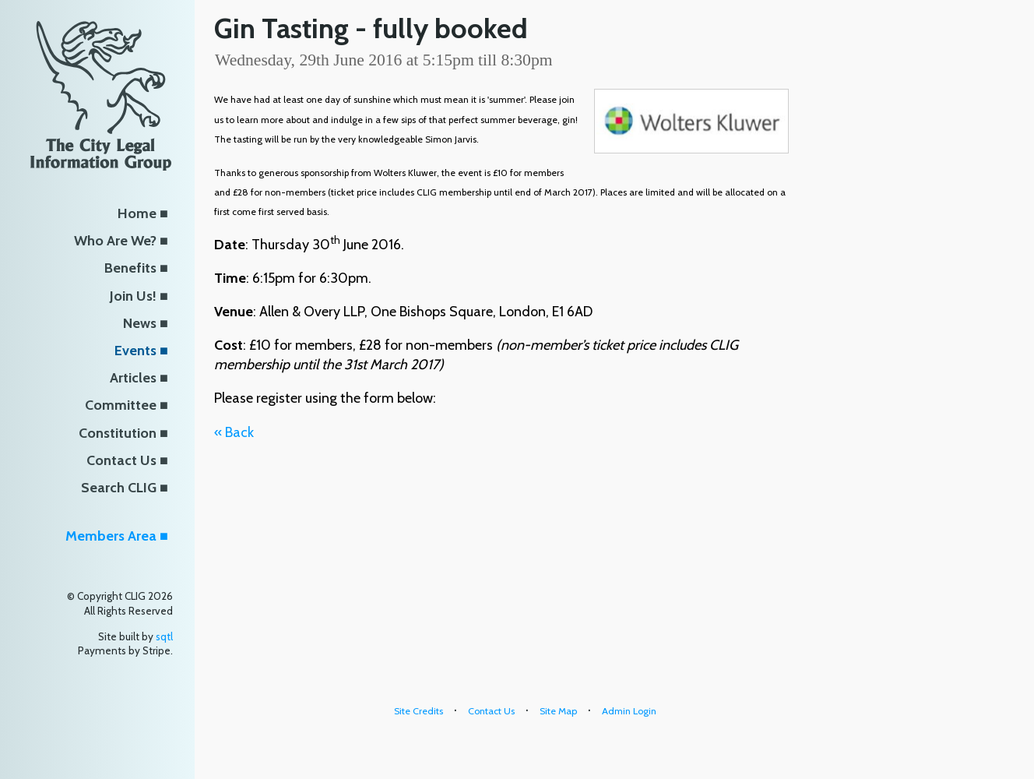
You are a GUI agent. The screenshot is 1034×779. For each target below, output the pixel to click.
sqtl (164, 636)
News (140, 323)
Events (135, 350)
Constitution (118, 433)
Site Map (558, 711)
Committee (121, 405)
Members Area (111, 536)
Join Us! (133, 296)
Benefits (130, 268)
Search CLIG (119, 487)
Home (137, 213)
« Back (234, 432)
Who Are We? (115, 240)
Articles (133, 377)
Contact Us (121, 460)
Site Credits (418, 711)
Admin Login (629, 711)
